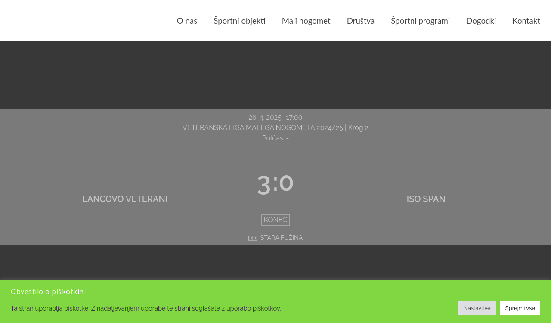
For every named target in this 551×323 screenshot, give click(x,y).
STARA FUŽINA (281, 237)
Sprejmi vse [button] (520, 308)
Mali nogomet (306, 20)
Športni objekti (239, 20)
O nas (187, 20)
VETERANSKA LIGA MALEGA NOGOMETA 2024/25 (264, 128)
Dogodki (481, 20)
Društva (361, 20)
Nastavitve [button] (477, 308)
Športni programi (420, 20)
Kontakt (526, 20)
